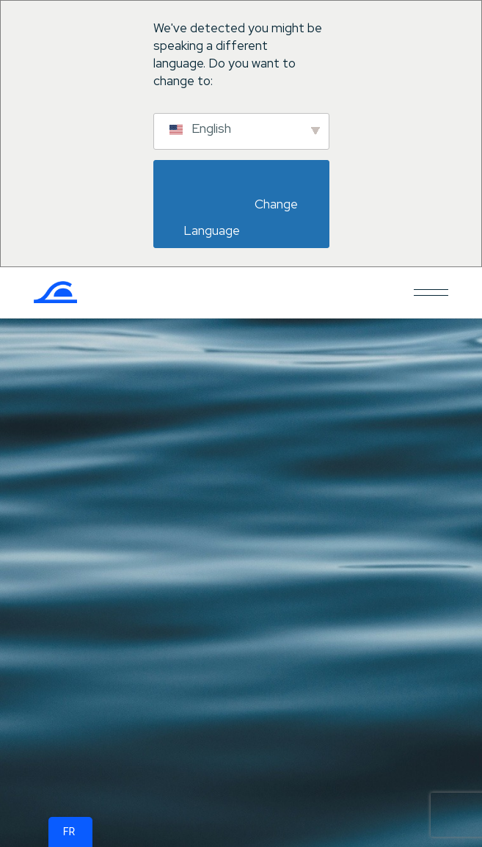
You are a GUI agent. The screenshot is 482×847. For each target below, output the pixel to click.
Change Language (242, 217)
